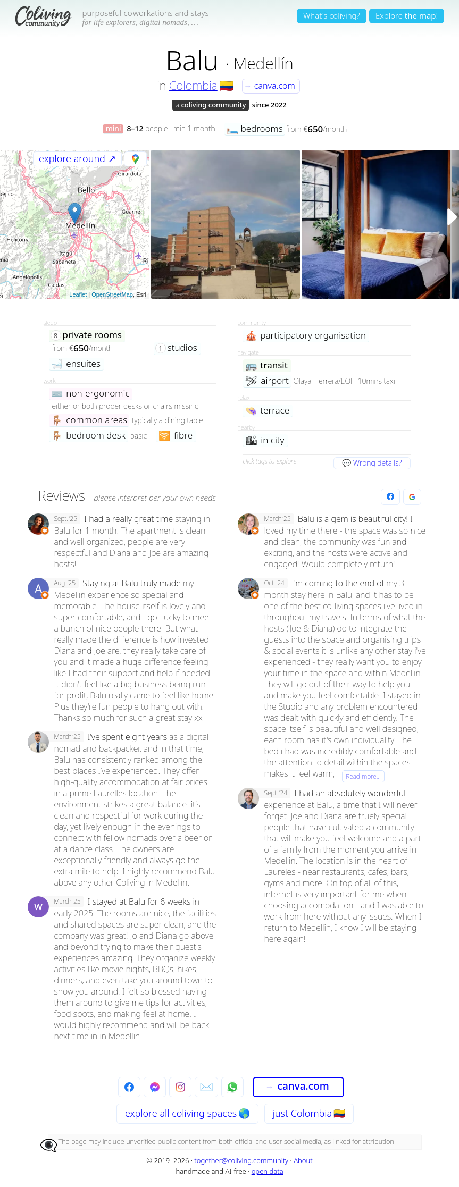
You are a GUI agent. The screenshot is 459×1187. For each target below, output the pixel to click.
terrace (267, 411)
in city (265, 440)
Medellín (263, 63)
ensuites (76, 364)
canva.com (269, 85)
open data (267, 1171)
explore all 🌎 (187, 1113)
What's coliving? (331, 15)
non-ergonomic (90, 394)
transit (266, 365)
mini (113, 128)
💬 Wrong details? (372, 463)
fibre (175, 436)
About (303, 1160)
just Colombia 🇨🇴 (309, 1113)
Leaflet (78, 294)
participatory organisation (305, 336)
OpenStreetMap (112, 294)
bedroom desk (88, 436)
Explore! (406, 15)
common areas (89, 420)
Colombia (193, 85)
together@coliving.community (241, 1160)
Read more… (363, 776)
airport (267, 381)
